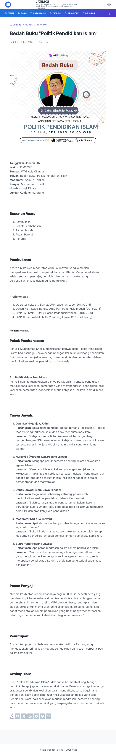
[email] (48, 716)
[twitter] (24, 716)
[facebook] (17, 716)
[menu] (8, 5)
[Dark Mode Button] (109, 4)
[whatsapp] (30, 716)
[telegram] (36, 716)
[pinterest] (42, 716)
